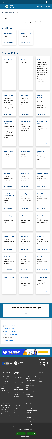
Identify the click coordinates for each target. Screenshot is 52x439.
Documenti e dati (5, 393)
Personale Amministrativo (4, 389)
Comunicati (41, 379)
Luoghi (40, 390)
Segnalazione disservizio (17, 409)
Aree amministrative (5, 379)
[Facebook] (23, 6)
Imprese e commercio (31, 380)
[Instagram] (30, 6)
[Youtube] (27, 6)
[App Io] (41, 6)
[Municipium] (37, 6)
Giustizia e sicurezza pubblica (31, 377)
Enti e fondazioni (5, 383)
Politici (2, 386)
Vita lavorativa (29, 396)
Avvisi (40, 381)
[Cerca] (49, 6)
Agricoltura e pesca (18, 377)
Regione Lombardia (6, 2)
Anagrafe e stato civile (19, 382)
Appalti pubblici (17, 385)
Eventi (40, 388)
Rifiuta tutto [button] (31, 433)
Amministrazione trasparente (30, 405)
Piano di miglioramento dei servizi (31, 411)
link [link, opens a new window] (39, 430)
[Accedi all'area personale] (46, 2)
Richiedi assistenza (18, 415)
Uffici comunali (4, 381)
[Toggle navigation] (3, 6)
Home (3, 12)
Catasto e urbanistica (18, 389)
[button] (26, 436)
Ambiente (16, 380)
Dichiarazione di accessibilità (30, 421)
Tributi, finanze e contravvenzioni (30, 391)
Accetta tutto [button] (20, 433)
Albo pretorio (29, 408)
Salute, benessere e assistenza (30, 386)
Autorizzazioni (17, 387)
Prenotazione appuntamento (17, 405)
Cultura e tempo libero (19, 392)
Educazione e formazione (17, 395)
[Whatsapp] (33, 6)
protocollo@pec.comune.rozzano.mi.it (10, 415)
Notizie (40, 376)
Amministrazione (10, 12)
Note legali (28, 417)
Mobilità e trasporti (30, 383)
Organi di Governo (5, 376)
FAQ (14, 412)
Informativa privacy (30, 415)
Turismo (28, 394)
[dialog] (26, 431)
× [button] (50, 424)
